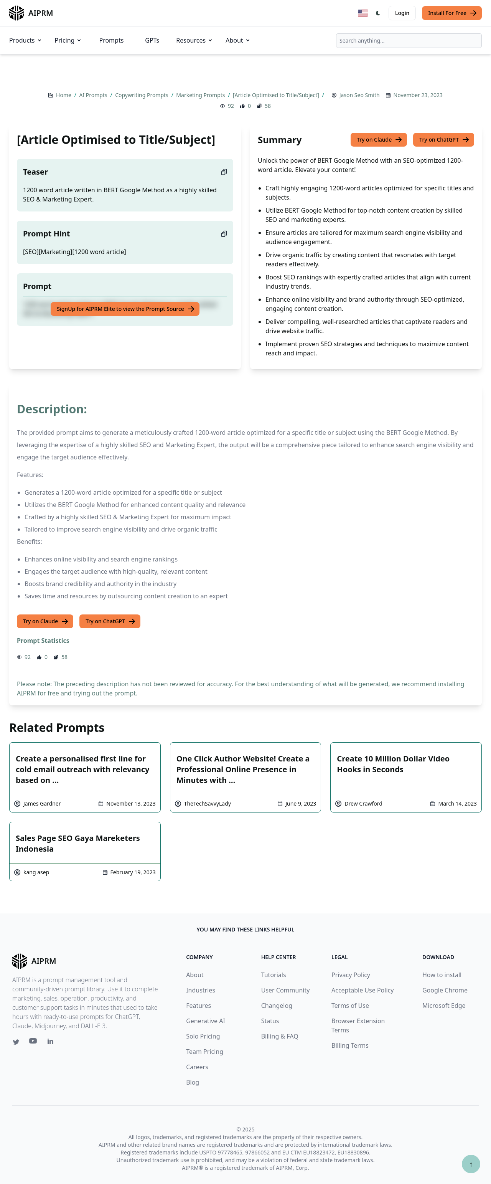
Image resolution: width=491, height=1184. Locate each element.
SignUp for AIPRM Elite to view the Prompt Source (126, 309)
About (238, 40)
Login (402, 13)
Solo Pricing (203, 1036)
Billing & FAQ (279, 1036)
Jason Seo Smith (359, 95)
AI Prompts (94, 95)
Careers (197, 1067)
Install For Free (452, 13)
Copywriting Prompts (142, 95)
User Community (285, 990)
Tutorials (273, 975)
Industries (200, 990)
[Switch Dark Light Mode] (378, 13)
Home (64, 95)
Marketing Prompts (201, 95)
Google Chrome (445, 990)
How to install (441, 975)
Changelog (276, 1005)
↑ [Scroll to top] (471, 1164)
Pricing (68, 40)
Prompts (111, 40)
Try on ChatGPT (444, 140)
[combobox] (409, 40)
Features (198, 1005)
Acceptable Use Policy (362, 990)
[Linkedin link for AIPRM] (52, 1042)
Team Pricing (204, 1051)
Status (270, 1021)
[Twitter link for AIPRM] (16, 1042)
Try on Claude (379, 140)
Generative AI (205, 1021)
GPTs (152, 40)
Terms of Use (350, 1005)
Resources (194, 40)
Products (26, 40)
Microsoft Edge (444, 1005)
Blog (192, 1082)
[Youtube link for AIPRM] (33, 1042)
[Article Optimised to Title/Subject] (276, 95)
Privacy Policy (350, 975)
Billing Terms (350, 1045)
